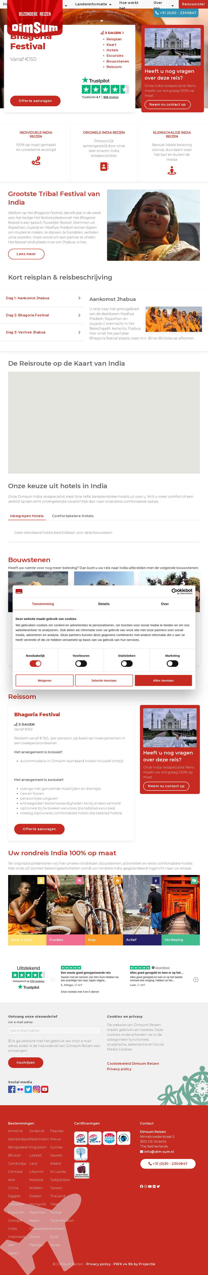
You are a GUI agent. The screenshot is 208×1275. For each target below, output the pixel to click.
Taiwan (56, 1188)
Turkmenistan (59, 1220)
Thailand (57, 1196)
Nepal (34, 1220)
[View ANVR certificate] (110, 1137)
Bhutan (14, 1155)
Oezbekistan (38, 1229)
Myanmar (37, 1212)
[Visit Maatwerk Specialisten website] (81, 1169)
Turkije (56, 1212)
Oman (34, 1237)
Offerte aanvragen (35, 101)
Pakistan (36, 1245)
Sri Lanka (58, 1172)
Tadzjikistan (59, 1180)
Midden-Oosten (36, 1192)
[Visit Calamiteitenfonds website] (123, 1137)
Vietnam (57, 1229)
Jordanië (36, 1131)
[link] (27, 910)
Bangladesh (17, 1147)
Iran (11, 1245)
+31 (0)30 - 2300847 (175, 13)
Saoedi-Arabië (56, 1159)
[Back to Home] (37, 20)
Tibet (54, 1204)
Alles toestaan (163, 680)
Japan (13, 1253)
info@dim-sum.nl (157, 1152)
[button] (41, 298)
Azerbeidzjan (17, 1139)
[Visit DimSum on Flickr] (155, 1186)
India (12, 1229)
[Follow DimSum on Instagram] (37, 1089)
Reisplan (114, 39)
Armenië (15, 1131)
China (13, 1188)
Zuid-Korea (55, 1241)
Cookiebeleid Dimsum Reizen (133, 1064)
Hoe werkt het (129, 5)
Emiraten (16, 1204)
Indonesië (16, 1237)
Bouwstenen (118, 61)
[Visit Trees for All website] (81, 1152)
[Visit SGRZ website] (95, 1137)
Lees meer (26, 254)
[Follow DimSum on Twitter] (29, 1089)
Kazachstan (38, 1139)
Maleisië (36, 1180)
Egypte (14, 1196)
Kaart (111, 45)
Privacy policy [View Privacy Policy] (98, 1264)
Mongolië (37, 1204)
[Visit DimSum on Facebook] (12, 1089)
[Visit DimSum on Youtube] (150, 1186)
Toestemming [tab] (43, 603)
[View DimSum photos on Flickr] (20, 1089)
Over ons (164, 5)
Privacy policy (119, 1069)
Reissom (114, 67)
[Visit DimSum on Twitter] (158, 1186)
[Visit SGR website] (81, 1137)
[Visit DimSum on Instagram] (146, 1186)
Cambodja (17, 1163)
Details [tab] (104, 603)
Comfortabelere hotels (73, 516)
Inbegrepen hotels (27, 516)
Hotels (112, 50)
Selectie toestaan (104, 680)
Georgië (15, 1220)
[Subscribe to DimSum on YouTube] (44, 1089)
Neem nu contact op (168, 104)
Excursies (115, 56)
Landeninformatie (93, 4)
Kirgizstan (38, 1147)
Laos (33, 1163)
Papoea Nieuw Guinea (56, 1139)
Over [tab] (165, 603)
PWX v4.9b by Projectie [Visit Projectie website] (134, 1264)
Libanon (36, 1172)
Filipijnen (16, 1212)
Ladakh (35, 1155)
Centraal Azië (15, 1176)
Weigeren (44, 680)
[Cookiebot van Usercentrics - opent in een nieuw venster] (174, 591)
